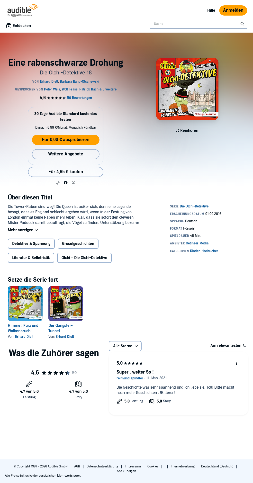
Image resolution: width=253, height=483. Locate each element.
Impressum (133, 466)
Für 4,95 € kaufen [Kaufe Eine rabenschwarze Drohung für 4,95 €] (65, 171)
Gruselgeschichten (78, 243)
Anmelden (233, 10)
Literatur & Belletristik (31, 257)
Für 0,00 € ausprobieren (65, 139)
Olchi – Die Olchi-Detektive (84, 257)
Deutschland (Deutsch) (217, 466)
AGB (77, 466)
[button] (58, 183)
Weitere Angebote (65, 154)
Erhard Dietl (24, 337)
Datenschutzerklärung (103, 466)
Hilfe (211, 10)
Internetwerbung (183, 466)
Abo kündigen (126, 471)
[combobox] (198, 24)
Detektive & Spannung (31, 243)
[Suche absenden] (242, 24)
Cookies (153, 466)
